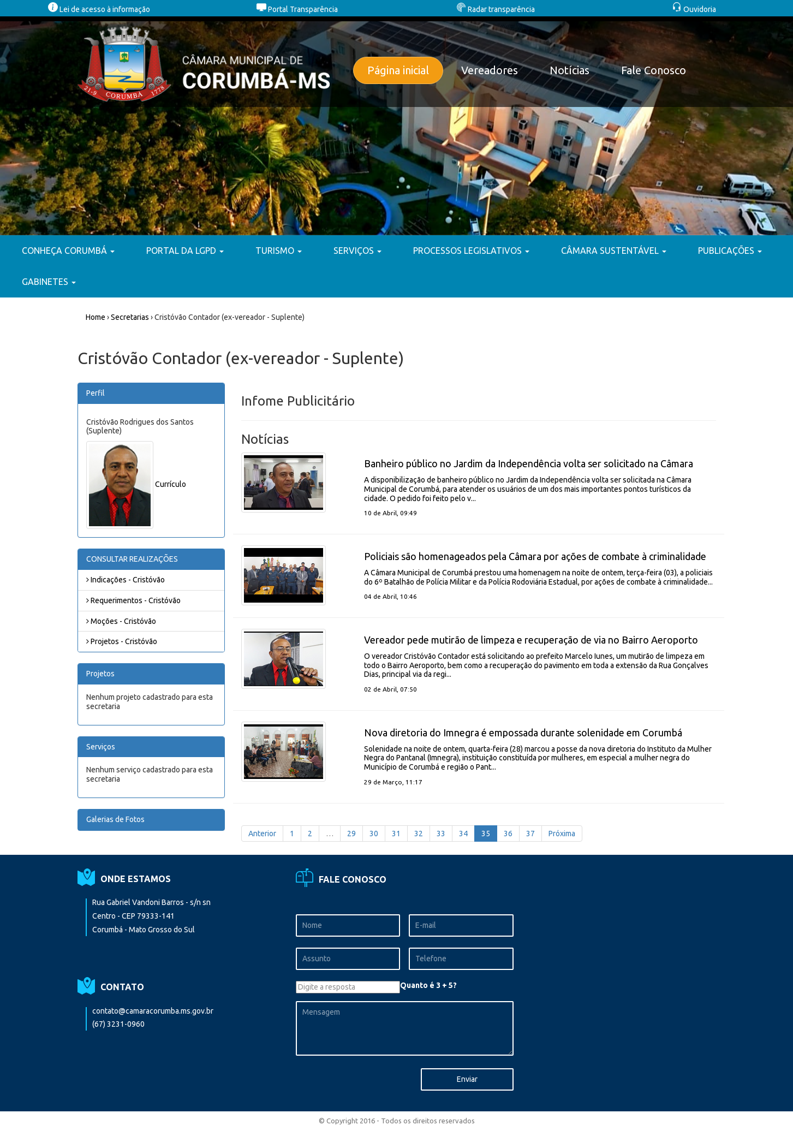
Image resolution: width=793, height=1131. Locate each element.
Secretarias (130, 317)
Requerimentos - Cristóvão (133, 600)
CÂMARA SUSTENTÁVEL (613, 250)
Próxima (561, 833)
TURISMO (278, 250)
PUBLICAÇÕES (730, 250)
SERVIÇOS (357, 250)
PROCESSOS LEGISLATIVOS (471, 250)
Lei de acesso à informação (99, 9)
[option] (396, 125)
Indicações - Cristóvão (125, 579)
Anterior (262, 833)
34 (463, 833)
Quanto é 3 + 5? (428, 985)
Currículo (170, 484)
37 (530, 833)
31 (396, 833)
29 (351, 833)
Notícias (569, 70)
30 (373, 833)
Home (95, 317)
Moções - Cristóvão (121, 621)
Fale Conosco (653, 70)
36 (508, 833)
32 (418, 833)
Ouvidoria (694, 9)
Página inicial (398, 70)
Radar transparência (495, 9)
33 (441, 833)
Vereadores (489, 70)
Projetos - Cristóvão (121, 641)
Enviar (467, 1079)
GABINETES (49, 282)
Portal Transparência (297, 9)
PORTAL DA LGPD (185, 250)
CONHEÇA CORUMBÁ (68, 250)
